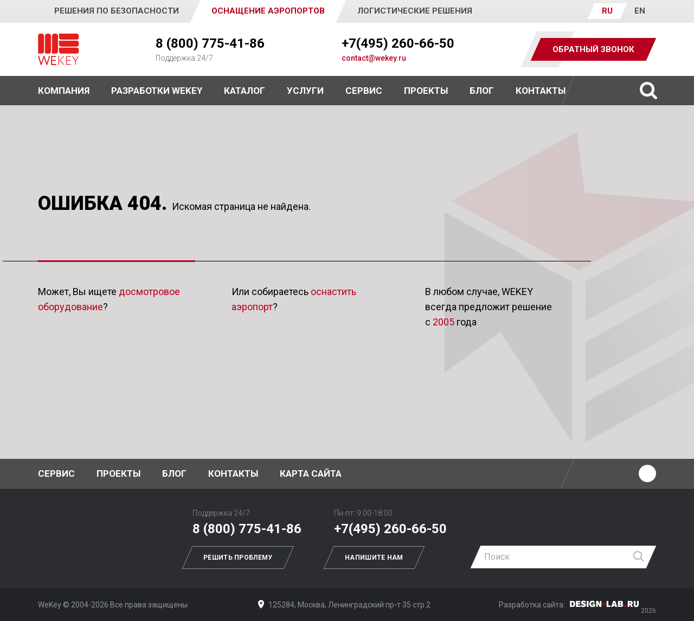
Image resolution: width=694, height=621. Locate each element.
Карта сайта (311, 473)
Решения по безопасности (116, 11)
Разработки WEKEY (156, 90)
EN (639, 11)
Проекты (118, 473)
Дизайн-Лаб (604, 603)
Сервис (363, 90)
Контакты (541, 90)
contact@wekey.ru (374, 58)
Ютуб (647, 473)
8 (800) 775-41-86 (210, 43)
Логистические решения (414, 11)
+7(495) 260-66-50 (398, 43)
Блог (482, 90)
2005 (443, 322)
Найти (639, 557)
